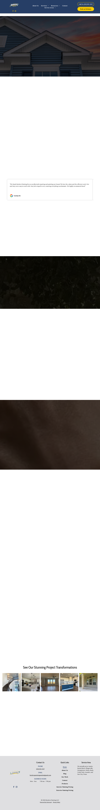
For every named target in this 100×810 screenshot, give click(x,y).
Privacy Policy (56, 802)
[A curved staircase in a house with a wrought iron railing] (11, 682)
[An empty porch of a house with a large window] (88, 682)
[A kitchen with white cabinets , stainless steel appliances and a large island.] (31, 682)
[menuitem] (35, 6)
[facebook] (13, 11)
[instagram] (15, 11)
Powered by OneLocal (46, 802)
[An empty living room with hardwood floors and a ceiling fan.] (50, 682)
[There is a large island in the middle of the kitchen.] (69, 682)
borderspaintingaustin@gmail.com (40, 775)
